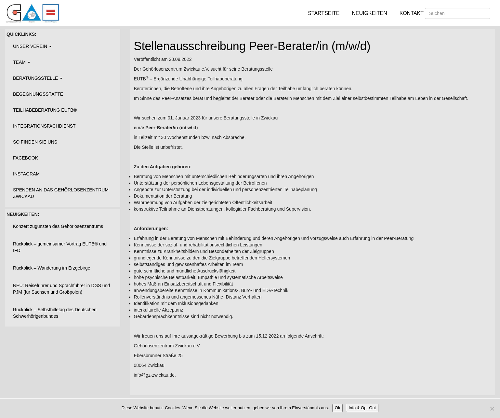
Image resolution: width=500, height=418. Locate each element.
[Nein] (492, 408)
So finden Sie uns (35, 142)
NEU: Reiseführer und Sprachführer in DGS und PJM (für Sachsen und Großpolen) (61, 289)
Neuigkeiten (369, 13)
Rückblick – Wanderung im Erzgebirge (51, 268)
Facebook (25, 157)
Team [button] (21, 62)
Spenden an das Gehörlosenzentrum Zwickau (61, 193)
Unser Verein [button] (32, 46)
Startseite (323, 13)
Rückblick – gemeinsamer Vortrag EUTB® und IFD (60, 247)
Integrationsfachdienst (44, 126)
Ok (337, 407)
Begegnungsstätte (38, 94)
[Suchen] (457, 13)
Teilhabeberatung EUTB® (45, 110)
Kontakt (412, 13)
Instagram (26, 173)
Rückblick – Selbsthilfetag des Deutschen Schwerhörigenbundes (55, 313)
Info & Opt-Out (362, 407)
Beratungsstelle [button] (37, 78)
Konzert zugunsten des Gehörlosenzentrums (58, 226)
